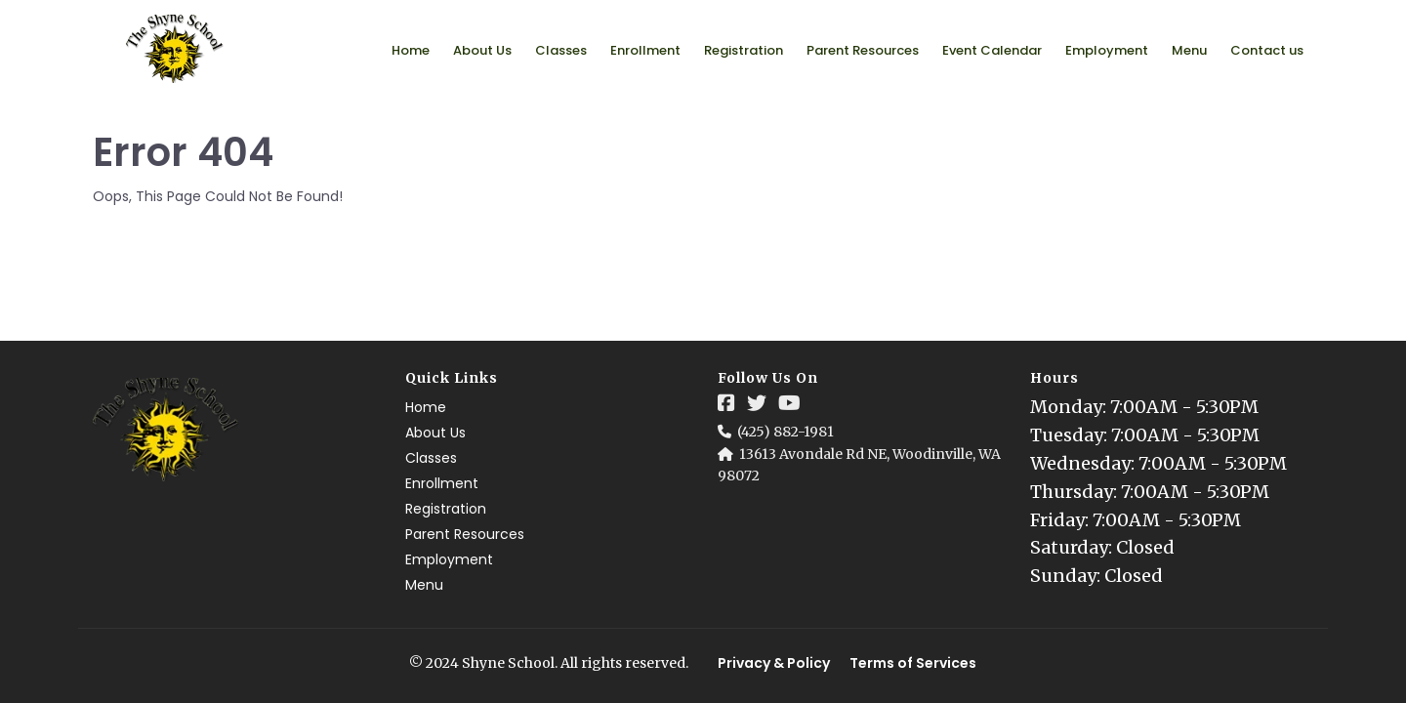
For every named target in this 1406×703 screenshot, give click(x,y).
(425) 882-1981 (785, 431)
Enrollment (645, 50)
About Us (482, 50)
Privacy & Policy (774, 663)
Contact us (1266, 50)
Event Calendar (992, 50)
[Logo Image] (175, 50)
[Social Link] (726, 403)
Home (411, 50)
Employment (1106, 50)
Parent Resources (862, 50)
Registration (743, 50)
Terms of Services (912, 663)
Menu (1189, 50)
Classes (561, 50)
